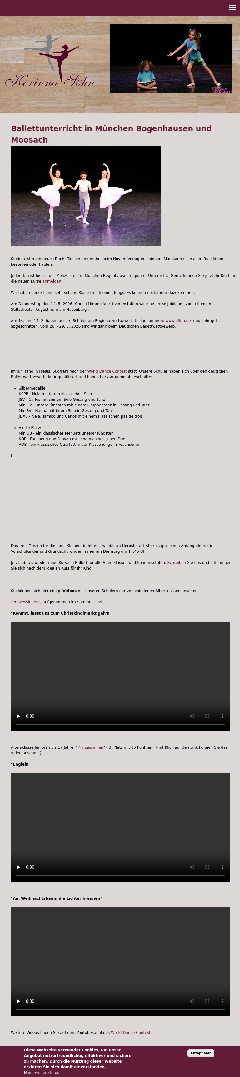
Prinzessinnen (26, 602)
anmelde (50, 281)
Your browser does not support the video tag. (120, 676)
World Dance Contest (107, 371)
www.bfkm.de (178, 321)
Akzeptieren (201, 1053)
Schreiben (177, 563)
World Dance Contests (131, 1032)
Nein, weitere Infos (41, 1072)
